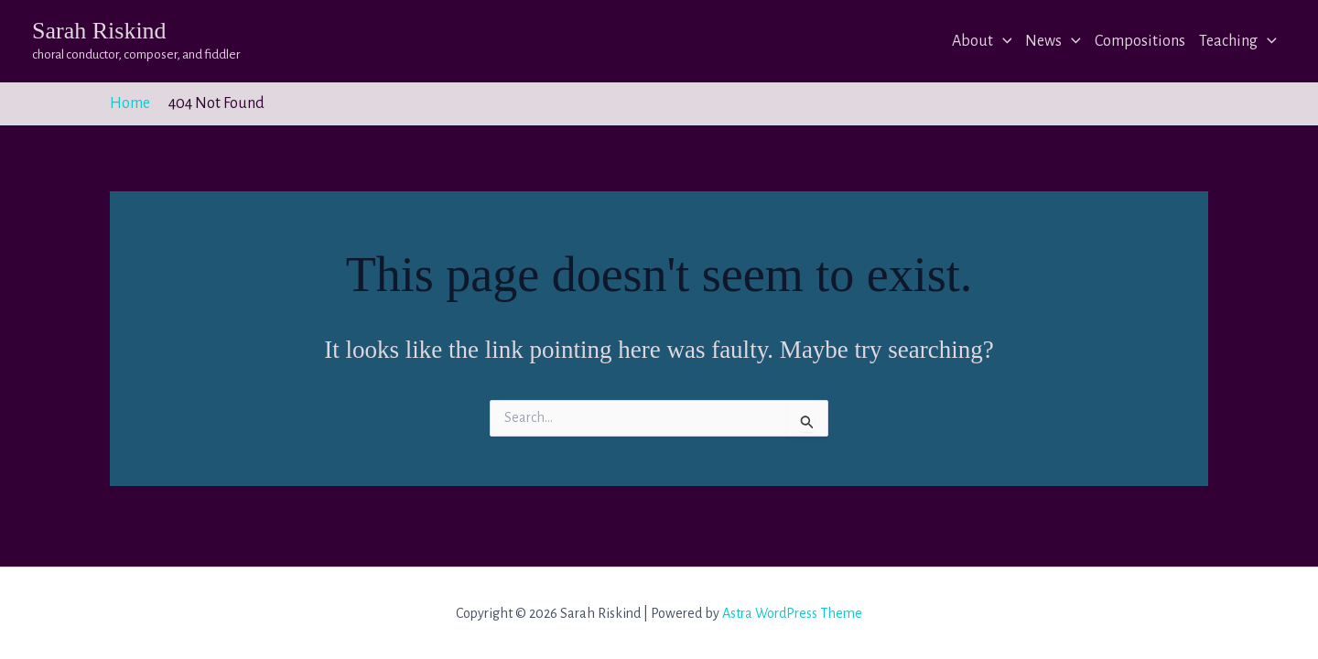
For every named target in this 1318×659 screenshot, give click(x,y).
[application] (1002, 41)
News (1053, 41)
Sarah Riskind (99, 30)
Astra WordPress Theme (792, 613)
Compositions (1140, 41)
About (982, 41)
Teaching (1238, 41)
